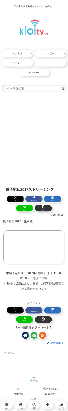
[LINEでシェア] (25, 208)
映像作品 (50, 393)
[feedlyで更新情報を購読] (34, 335)
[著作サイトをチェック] (25, 335)
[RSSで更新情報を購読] (42, 335)
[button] (62, 88)
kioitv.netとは (50, 388)
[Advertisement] (34, 139)
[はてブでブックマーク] (52, 199)
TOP (17, 388)
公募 (33, 399)
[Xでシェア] (16, 199)
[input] (34, 88)
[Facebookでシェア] (34, 199)
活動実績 (18, 393)
